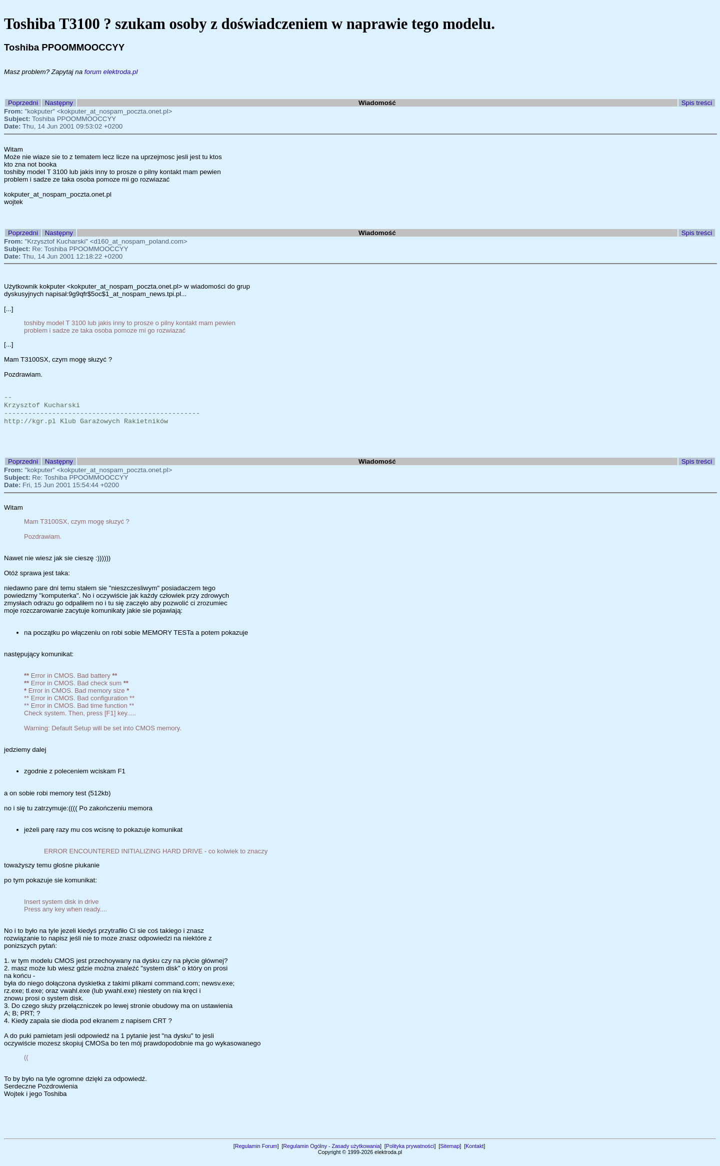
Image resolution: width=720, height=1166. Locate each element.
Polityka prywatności (410, 1153)
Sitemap (450, 1153)
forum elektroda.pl (111, 72)
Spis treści (697, 103)
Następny (59, 103)
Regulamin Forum (256, 1153)
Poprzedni (23, 103)
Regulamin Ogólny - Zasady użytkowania (331, 1153)
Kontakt (475, 1153)
